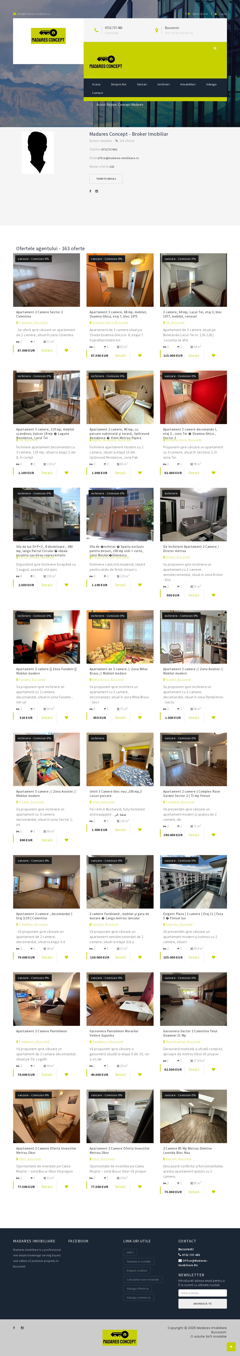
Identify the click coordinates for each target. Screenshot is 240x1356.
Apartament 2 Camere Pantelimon (42, 1031)
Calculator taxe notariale (143, 1279)
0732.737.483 (114, 28)
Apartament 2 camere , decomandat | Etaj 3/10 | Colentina (44, 916)
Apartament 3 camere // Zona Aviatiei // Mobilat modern (193, 671)
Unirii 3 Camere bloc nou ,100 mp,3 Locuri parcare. (116, 793)
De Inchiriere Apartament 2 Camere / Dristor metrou (191, 549)
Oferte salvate (196, 13)
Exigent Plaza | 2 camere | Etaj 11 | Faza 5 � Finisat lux (193, 916)
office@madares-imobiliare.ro (118, 158)
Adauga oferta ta (137, 1288)
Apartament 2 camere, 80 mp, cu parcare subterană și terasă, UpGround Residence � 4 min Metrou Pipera (119, 433)
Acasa (96, 84)
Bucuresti (186, 1249)
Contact (97, 93)
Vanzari (142, 84)
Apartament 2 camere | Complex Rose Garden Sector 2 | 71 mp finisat (191, 793)
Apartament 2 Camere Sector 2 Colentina (39, 314)
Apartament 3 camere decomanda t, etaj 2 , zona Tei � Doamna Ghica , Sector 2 (190, 433)
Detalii (47, 350)
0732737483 (109, 149)
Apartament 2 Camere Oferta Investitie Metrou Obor (46, 1150)
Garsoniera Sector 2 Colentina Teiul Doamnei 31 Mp (190, 1033)
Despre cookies (137, 1270)
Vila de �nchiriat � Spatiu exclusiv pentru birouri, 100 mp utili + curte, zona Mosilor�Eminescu (117, 551)
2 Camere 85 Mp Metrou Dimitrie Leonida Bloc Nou (187, 1150)
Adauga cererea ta (139, 1297)
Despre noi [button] (118, 84)
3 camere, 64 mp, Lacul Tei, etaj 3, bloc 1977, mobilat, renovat (192, 314)
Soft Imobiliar (216, 1336)
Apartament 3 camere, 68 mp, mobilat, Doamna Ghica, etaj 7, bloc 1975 (118, 314)
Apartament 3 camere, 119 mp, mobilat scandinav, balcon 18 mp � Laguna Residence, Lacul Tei (45, 433)
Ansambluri (188, 84)
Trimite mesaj (106, 178)
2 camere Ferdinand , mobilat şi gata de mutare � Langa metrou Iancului (119, 916)
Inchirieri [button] (164, 84)
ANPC (130, 1252)
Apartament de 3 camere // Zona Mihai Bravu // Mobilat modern (119, 671)
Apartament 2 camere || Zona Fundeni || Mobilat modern (46, 671)
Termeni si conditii (139, 1261)
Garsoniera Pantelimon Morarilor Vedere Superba (114, 1033)
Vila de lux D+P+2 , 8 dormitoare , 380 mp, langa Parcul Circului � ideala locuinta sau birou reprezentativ (44, 551)
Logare (221, 13)
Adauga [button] (211, 84)
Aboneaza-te (202, 1303)
